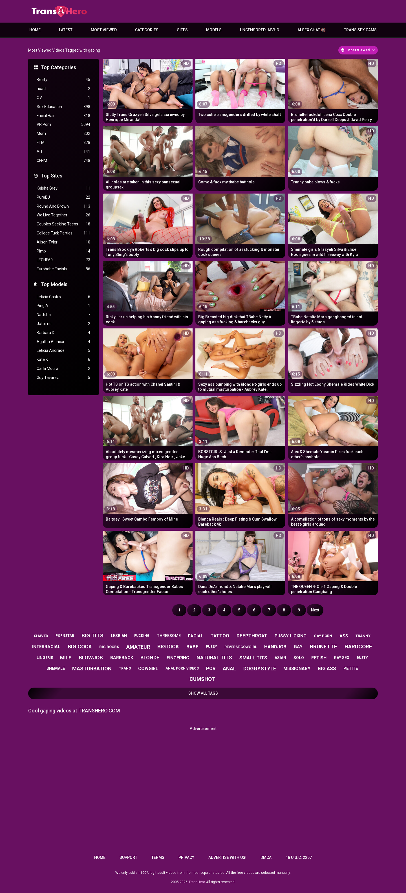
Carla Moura (63, 368)
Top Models (54, 284)
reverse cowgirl (240, 647)
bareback (121, 657)
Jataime (63, 323)
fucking (141, 636)
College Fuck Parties (63, 233)
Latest (65, 30)
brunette (323, 646)
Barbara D (63, 332)
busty (362, 658)
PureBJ (63, 197)
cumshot (202, 679)
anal (229, 669)
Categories (146, 30)
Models (214, 30)
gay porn (323, 636)
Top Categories (58, 67)
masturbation (92, 669)
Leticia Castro (63, 297)
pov (210, 668)
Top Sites (51, 176)
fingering (178, 658)
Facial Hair (63, 115)
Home (35, 30)
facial (195, 636)
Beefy (63, 79)
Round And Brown (63, 206)
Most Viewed (104, 30)
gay (298, 646)
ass (343, 636)
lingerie (45, 657)
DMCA (266, 857)
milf (65, 658)
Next (315, 610)
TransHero (197, 882)
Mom (63, 133)
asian (280, 657)
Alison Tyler (63, 242)
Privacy (186, 857)
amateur (138, 647)
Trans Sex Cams (360, 30)
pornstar (65, 636)
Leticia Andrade (63, 350)
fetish (318, 658)
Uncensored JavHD (259, 30)
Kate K (63, 359)
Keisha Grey (63, 188)
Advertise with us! (227, 857)
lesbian (119, 635)
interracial (46, 646)
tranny (363, 636)
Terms (157, 857)
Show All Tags (203, 693)
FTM (63, 142)
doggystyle (259, 669)
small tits (253, 658)
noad (63, 88)
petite (350, 668)
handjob (275, 647)
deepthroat (252, 636)
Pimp (63, 251)
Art (63, 151)
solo (299, 657)
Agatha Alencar (63, 341)
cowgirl (148, 668)
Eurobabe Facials (63, 269)
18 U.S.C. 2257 (299, 857)
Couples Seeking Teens (63, 224)
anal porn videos (182, 668)
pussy (211, 647)
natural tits (214, 658)
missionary (296, 668)
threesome (169, 635)
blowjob (91, 657)
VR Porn (63, 124)
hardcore (358, 646)
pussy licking (290, 636)
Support (128, 857)
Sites (182, 30)
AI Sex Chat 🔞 (311, 30)
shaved (41, 636)
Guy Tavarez (63, 377)
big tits (92, 635)
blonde (149, 658)
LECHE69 (63, 260)
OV (63, 97)
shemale (56, 668)
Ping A (63, 305)
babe (192, 647)
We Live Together (63, 215)
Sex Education (63, 106)
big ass (327, 668)
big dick (168, 646)
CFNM (63, 160)
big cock (80, 646)
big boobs (109, 647)
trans (125, 668)
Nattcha (63, 314)
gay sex (341, 657)
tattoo (220, 636)
